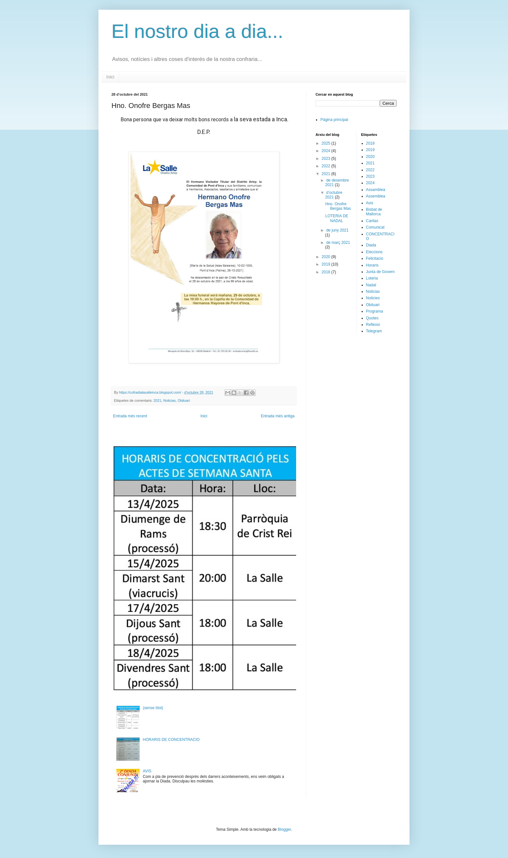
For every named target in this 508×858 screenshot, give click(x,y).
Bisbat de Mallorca (374, 211)
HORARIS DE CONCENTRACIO (171, 739)
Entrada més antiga (277, 416)
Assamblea (375, 189)
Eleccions (374, 252)
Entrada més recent (130, 416)
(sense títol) (153, 708)
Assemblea (375, 196)
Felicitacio (374, 258)
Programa (374, 311)
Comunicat (375, 227)
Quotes (372, 318)
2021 (157, 400)
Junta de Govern (380, 271)
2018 (326, 272)
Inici (110, 76)
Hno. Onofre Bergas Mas (338, 206)
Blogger (284, 829)
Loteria (372, 278)
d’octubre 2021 (333, 194)
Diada (371, 245)
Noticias (169, 400)
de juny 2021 (337, 230)
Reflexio (373, 324)
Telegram (374, 331)
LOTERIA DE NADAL (336, 218)
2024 (326, 151)
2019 (326, 264)
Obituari (184, 400)
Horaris (372, 265)
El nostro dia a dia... (197, 31)
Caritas (372, 221)
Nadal (371, 285)
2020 (326, 257)
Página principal (334, 119)
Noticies (373, 298)
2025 (326, 143)
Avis (369, 203)
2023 (326, 158)
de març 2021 (338, 242)
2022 (326, 166)
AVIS (147, 771)
